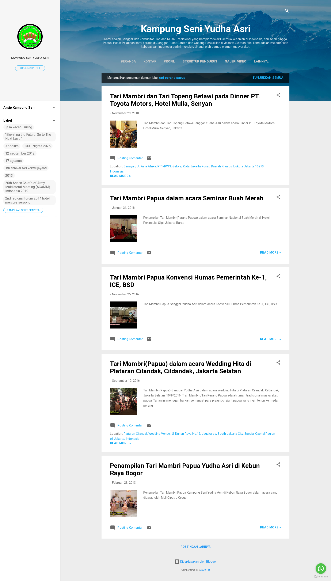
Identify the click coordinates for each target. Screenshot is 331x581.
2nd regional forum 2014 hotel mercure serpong (27, 200)
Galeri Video (225, 61)
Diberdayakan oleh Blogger (195, 561)
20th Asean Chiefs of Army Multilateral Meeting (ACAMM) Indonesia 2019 (27, 187)
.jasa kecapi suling (18, 127)
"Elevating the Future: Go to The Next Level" (28, 137)
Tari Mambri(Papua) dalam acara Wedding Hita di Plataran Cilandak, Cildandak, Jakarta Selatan (180, 368)
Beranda (118, 61)
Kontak (140, 61)
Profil (159, 61)
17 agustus (13, 161)
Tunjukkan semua (268, 78)
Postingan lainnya (195, 547)
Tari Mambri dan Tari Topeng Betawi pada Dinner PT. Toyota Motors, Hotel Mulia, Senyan (185, 100)
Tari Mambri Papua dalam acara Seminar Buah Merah (187, 199)
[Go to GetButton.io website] (321, 576)
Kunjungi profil (30, 68)
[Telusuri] (286, 11)
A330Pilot (205, 570)
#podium (12, 146)
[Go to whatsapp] (321, 568)
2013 (9, 176)
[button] (278, 96)
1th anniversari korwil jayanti (26, 168)
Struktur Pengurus (190, 61)
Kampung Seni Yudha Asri (195, 28)
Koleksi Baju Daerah (262, 61)
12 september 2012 (20, 153)
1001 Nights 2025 (37, 146)
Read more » (120, 177)
